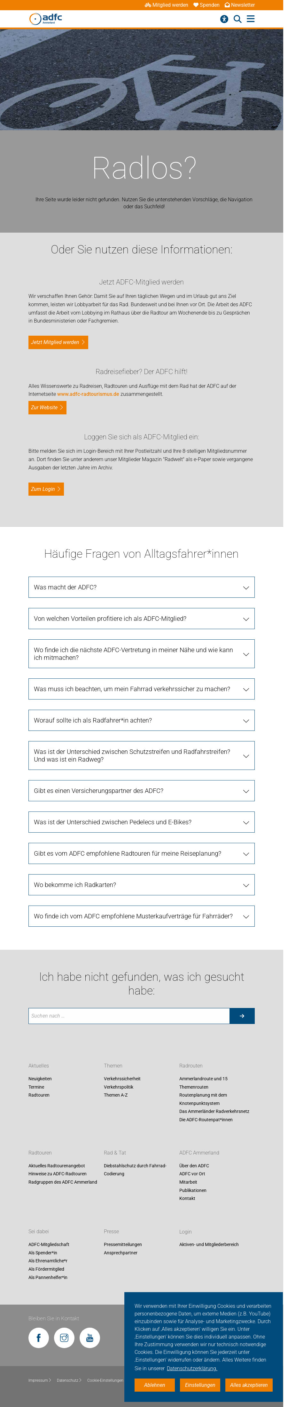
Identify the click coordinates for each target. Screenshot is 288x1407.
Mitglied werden (166, 5)
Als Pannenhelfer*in (47, 1277)
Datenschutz (69, 1380)
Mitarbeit (188, 1182)
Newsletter (240, 5)
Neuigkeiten (40, 1078)
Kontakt (187, 1198)
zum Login (43, 489)
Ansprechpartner (120, 1252)
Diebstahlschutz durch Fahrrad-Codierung (135, 1170)
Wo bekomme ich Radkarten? (75, 885)
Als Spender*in (42, 1252)
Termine (36, 1087)
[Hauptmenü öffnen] (251, 19)
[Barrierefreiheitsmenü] (224, 19)
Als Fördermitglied (46, 1269)
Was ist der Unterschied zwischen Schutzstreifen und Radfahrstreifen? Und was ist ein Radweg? (132, 755)
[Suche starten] (242, 1016)
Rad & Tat (115, 1153)
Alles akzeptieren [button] (249, 1385)
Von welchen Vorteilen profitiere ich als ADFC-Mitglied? (110, 618)
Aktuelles (38, 1066)
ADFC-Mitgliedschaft (48, 1244)
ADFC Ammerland (199, 1153)
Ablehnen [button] (154, 1385)
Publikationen (192, 1190)
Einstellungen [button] (200, 1385)
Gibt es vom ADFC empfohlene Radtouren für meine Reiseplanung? (127, 853)
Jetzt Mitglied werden (55, 342)
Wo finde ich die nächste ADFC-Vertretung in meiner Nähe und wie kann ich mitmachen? (133, 653)
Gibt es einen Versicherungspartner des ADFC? (98, 791)
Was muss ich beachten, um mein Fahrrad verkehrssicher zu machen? (132, 689)
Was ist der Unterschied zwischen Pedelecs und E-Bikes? (112, 822)
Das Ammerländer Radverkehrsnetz (214, 1111)
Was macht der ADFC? (65, 587)
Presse (111, 1232)
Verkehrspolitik (118, 1087)
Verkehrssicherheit (122, 1078)
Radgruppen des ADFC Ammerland (62, 1182)
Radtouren (39, 1095)
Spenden (206, 5)
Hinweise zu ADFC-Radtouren (57, 1174)
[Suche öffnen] (238, 19)
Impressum (40, 1380)
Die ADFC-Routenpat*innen (206, 1119)
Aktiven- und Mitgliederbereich (209, 1244)
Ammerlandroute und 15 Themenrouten (203, 1083)
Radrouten (191, 1066)
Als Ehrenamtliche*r (47, 1261)
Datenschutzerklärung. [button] (192, 1368)
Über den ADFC (194, 1165)
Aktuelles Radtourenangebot (56, 1165)
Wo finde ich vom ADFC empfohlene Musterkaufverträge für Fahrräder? (133, 916)
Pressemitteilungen (123, 1244)
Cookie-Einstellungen (107, 1380)
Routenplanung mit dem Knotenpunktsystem (203, 1099)
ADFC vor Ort (192, 1174)
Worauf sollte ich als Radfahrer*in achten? (93, 720)
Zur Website (44, 407)
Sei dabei (38, 1232)
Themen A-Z (116, 1095)
